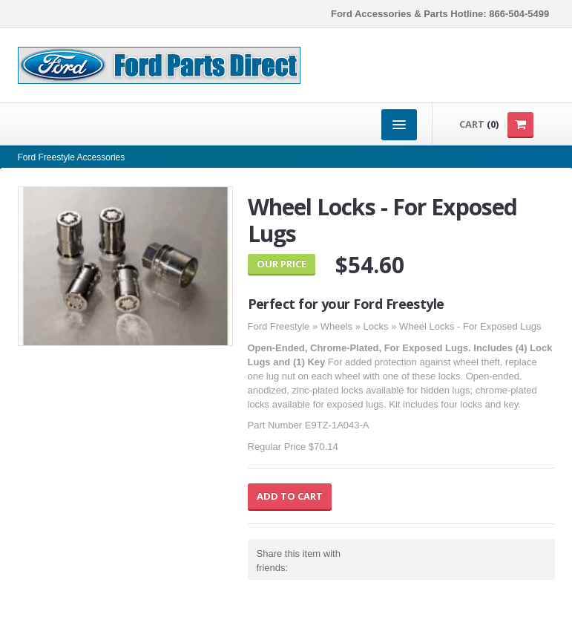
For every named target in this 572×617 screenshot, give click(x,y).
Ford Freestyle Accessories (71, 157)
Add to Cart (290, 496)
